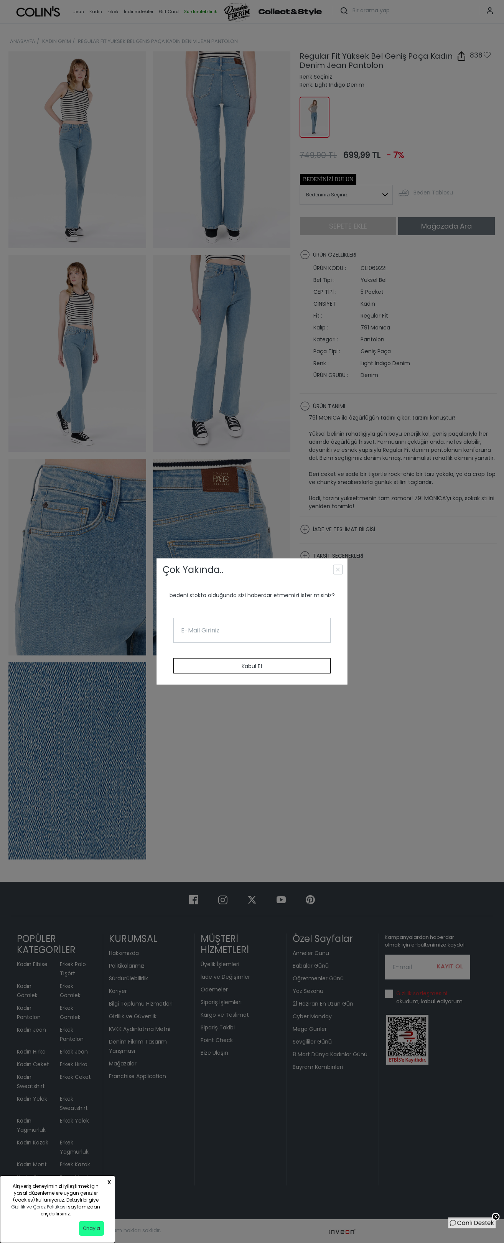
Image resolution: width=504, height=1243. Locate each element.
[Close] (339, 571)
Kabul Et (252, 666)
